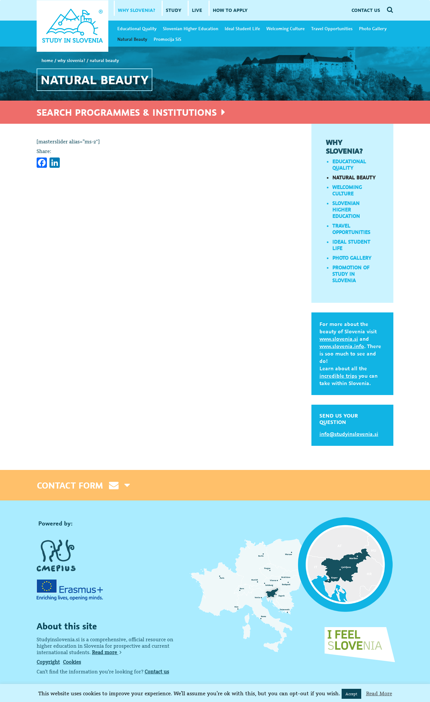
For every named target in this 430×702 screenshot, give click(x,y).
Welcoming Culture (285, 29)
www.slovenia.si (338, 338)
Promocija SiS (167, 39)
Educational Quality (137, 29)
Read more (106, 652)
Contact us (157, 671)
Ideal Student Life (242, 29)
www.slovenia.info (341, 346)
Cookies (72, 662)
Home (47, 60)
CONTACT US (366, 10)
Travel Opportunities (332, 29)
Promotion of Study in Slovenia (350, 274)
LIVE (197, 10)
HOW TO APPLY (230, 10)
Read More (379, 693)
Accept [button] (351, 693)
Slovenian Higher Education (190, 29)
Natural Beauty (132, 39)
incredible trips (338, 375)
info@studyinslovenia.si (348, 433)
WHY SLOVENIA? (136, 10)
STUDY (173, 10)
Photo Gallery (373, 29)
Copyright (48, 662)
